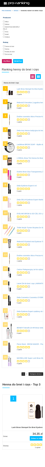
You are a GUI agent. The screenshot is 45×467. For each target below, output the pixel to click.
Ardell (7, 34)
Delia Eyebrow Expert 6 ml (27, 186)
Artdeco (7, 37)
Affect (7, 22)
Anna (6, 32)
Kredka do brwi (10, 52)
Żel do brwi (8, 54)
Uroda (16, 10)
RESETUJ (18, 61)
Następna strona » (36, 374)
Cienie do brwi (9, 46)
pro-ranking (6, 10)
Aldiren (7, 24)
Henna (7, 49)
